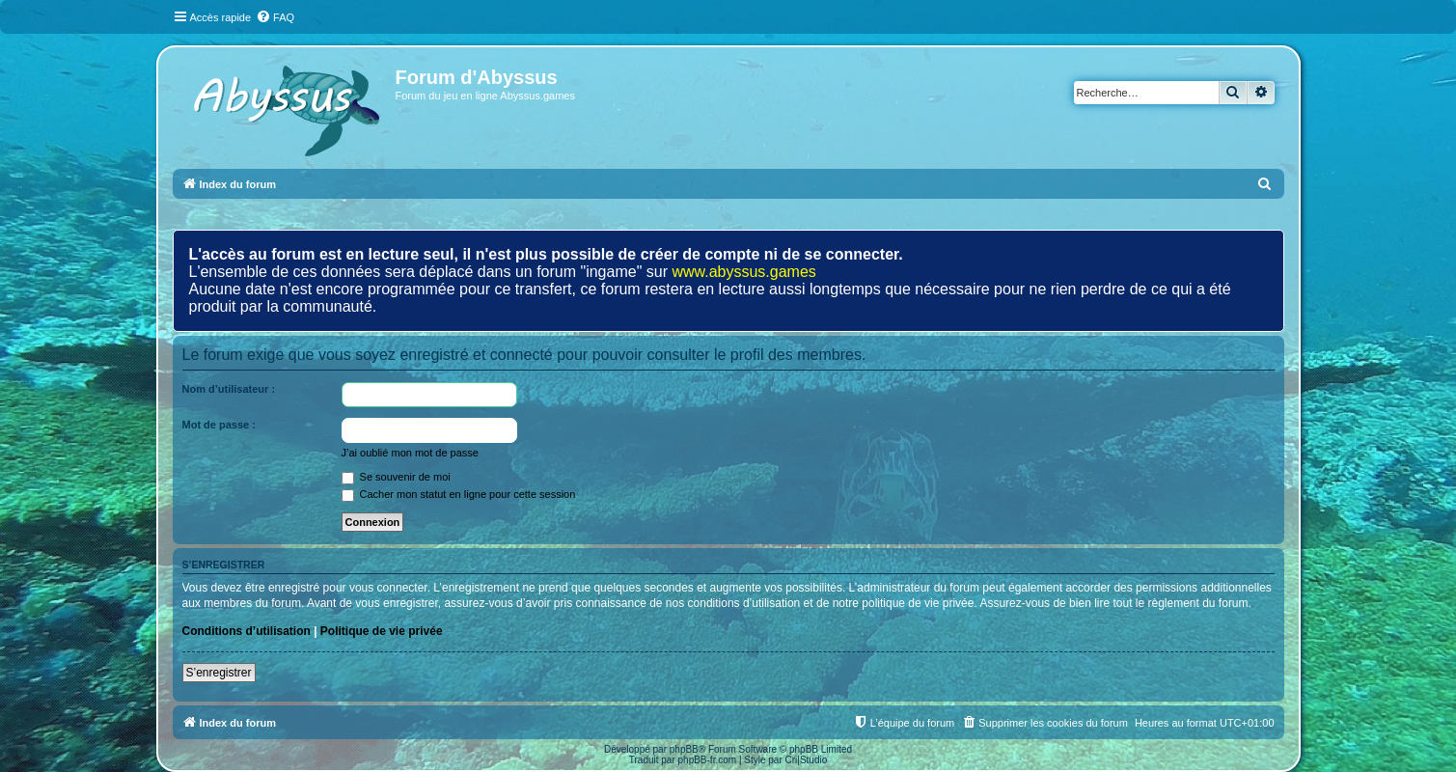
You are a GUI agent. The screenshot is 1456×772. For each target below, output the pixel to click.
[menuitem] (275, 17)
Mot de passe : (219, 424)
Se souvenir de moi (396, 476)
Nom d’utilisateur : (229, 389)
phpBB (684, 749)
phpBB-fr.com (707, 760)
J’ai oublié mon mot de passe (410, 452)
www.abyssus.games (743, 271)
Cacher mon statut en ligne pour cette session (459, 494)
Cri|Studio (806, 760)
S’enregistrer (219, 672)
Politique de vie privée (381, 631)
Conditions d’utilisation (246, 631)
